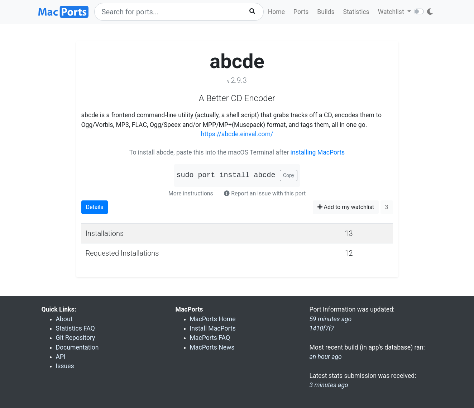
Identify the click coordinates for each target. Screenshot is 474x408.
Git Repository (75, 337)
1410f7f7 (322, 328)
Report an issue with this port (265, 193)
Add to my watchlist (345, 207)
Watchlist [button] (392, 11)
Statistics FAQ (75, 328)
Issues (65, 366)
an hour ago (326, 356)
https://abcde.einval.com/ (237, 134)
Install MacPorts (213, 328)
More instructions (190, 193)
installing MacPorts (318, 152)
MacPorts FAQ (210, 337)
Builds (325, 11)
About (64, 319)
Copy (289, 175)
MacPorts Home (213, 319)
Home (276, 11)
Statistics (356, 11)
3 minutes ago (329, 385)
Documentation (77, 347)
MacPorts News (212, 347)
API (61, 356)
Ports (300, 11)
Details (95, 207)
